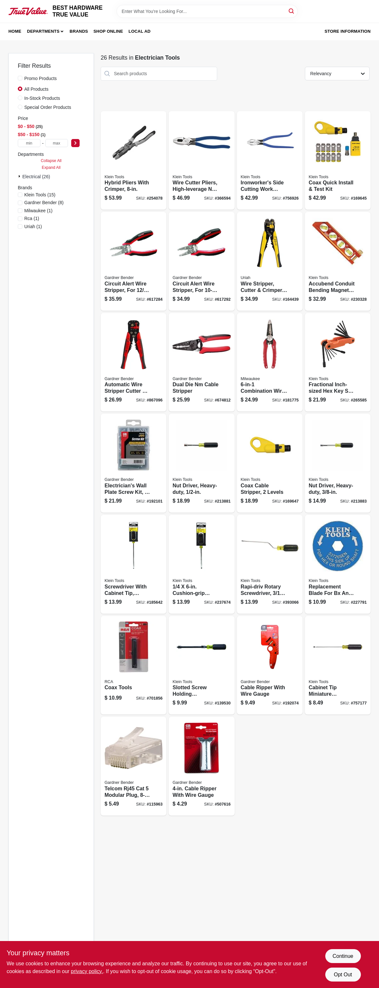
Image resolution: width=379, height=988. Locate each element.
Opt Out (343, 974)
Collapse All (51, 160)
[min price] (29, 143)
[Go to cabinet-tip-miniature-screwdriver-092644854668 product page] (338, 665)
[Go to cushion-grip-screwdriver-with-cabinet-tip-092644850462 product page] (201, 564)
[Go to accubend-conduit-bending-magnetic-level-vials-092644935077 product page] (338, 261)
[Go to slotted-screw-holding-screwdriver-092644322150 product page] (201, 665)
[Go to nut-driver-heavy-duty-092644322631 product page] (338, 463)
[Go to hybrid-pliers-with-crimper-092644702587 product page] (133, 160)
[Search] (291, 11)
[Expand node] (20, 176)
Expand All (51, 167)
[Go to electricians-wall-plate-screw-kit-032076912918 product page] (133, 463)
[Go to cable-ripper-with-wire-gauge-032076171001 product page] (201, 766)
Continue (342, 956)
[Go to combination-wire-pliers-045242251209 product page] (270, 362)
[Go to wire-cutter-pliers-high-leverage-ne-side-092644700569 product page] (201, 160)
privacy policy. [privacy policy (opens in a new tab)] (87, 971)
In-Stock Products (42, 98)
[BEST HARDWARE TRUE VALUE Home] (28, 11)
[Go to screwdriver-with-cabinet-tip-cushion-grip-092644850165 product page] (133, 564)
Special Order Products (47, 107)
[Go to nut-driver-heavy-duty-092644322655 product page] (201, 463)
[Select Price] (75, 143)
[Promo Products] (20, 78)
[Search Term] (207, 11)
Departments (43, 31)
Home (14, 31)
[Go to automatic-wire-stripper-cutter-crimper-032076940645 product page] (133, 362)
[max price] (56, 143)
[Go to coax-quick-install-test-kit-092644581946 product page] (338, 160)
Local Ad (139, 31)
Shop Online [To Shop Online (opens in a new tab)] (108, 31)
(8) (43, 202)
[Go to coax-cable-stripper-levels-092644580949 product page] (270, 463)
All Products (36, 89)
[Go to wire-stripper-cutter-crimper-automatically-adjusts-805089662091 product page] (270, 261)
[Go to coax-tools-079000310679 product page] (133, 665)
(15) (39, 194)
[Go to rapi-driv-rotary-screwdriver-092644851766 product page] (270, 564)
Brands (79, 31)
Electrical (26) (36, 176)
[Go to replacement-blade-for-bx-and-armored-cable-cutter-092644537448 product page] (338, 564)
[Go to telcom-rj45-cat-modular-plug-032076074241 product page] (133, 766)
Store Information (348, 31)
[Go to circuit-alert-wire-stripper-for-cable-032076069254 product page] (133, 261)
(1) (38, 210)
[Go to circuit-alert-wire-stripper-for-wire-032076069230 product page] (201, 261)
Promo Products (40, 78)
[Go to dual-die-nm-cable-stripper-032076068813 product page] (201, 362)
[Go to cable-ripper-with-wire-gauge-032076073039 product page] (270, 665)
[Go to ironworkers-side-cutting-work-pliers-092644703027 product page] (270, 160)
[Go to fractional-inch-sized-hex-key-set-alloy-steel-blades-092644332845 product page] (338, 362)
